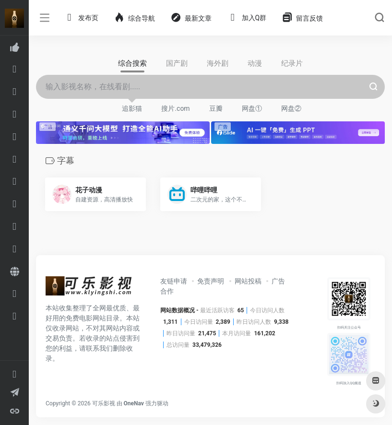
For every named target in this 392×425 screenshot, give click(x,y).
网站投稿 (248, 281)
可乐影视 (103, 403)
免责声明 (210, 281)
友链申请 (173, 281)
